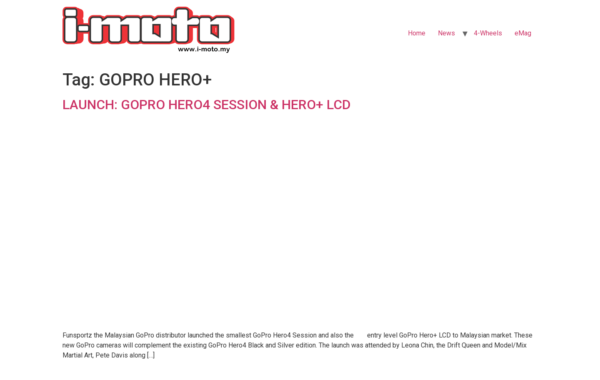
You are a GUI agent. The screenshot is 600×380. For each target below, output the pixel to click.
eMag (523, 33)
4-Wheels (488, 33)
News (446, 33)
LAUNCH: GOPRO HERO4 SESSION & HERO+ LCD (206, 104)
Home (416, 33)
